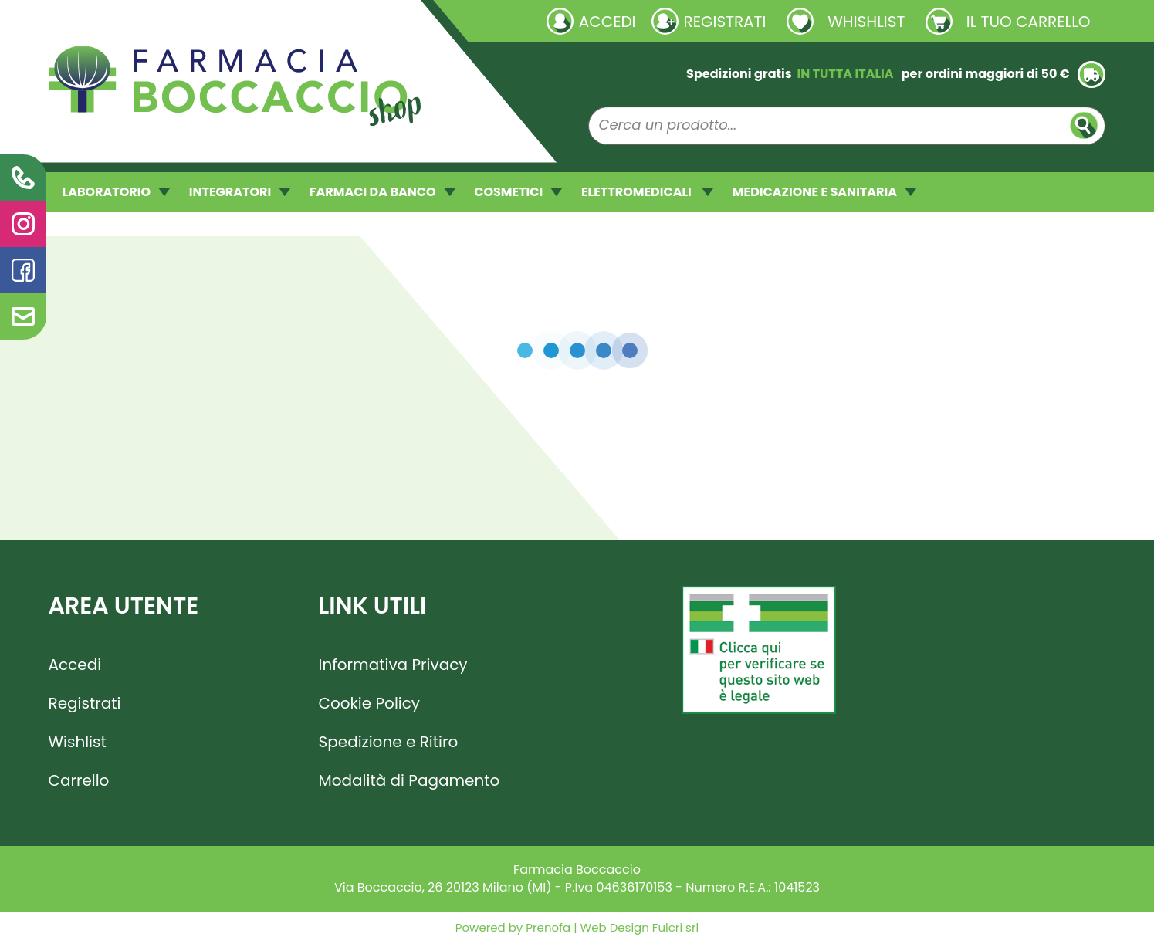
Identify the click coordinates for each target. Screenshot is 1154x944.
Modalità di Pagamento (409, 780)
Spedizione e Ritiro (389, 742)
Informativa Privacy (393, 664)
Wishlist (78, 742)
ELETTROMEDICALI (647, 192)
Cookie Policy (370, 703)
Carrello (79, 780)
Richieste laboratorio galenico (141, 20)
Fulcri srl (675, 927)
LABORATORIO (117, 192)
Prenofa (546, 927)
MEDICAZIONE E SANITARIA (825, 192)
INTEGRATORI (240, 192)
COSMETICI (518, 192)
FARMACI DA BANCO (382, 192)
